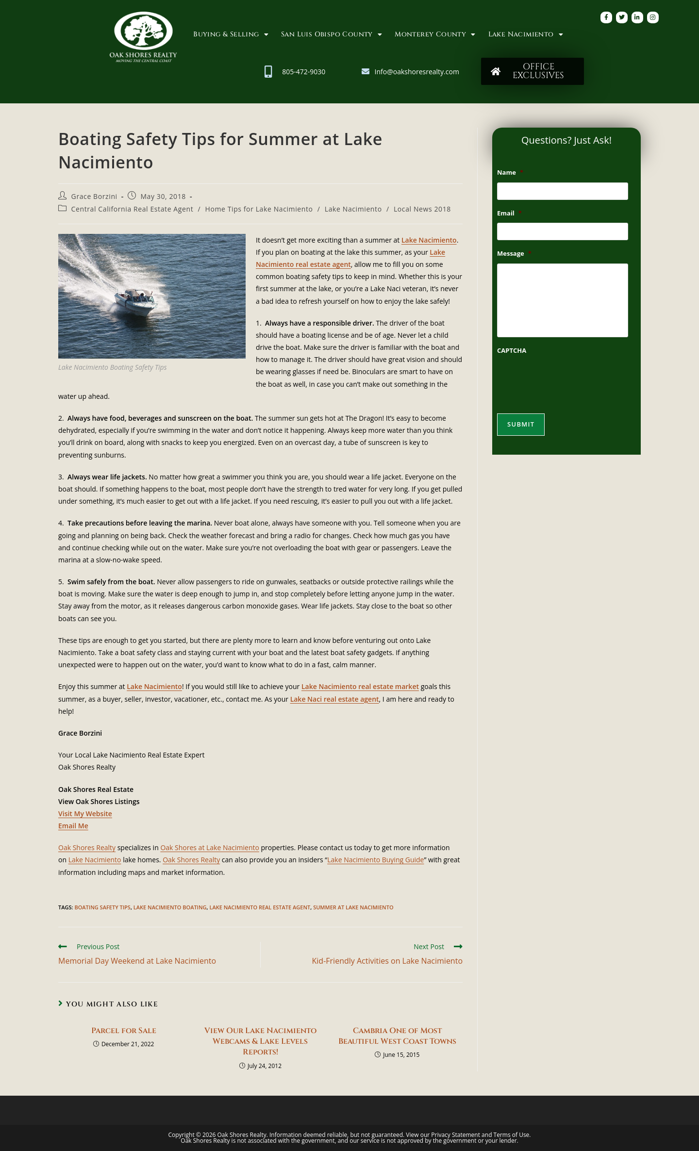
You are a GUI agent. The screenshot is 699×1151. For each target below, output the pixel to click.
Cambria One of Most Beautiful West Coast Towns (397, 1036)
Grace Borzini (94, 196)
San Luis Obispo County (331, 34)
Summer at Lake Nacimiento (353, 907)
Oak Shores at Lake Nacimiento (209, 847)
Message (514, 257)
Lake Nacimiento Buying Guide (375, 859)
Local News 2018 (422, 209)
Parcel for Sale (123, 1030)
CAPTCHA (511, 358)
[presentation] (571, 387)
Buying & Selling (230, 34)
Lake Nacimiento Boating (170, 907)
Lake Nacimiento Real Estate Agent (259, 907)
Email (509, 215)
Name (510, 172)
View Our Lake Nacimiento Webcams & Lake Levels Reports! (260, 1041)
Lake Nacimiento (525, 34)
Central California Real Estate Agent (132, 209)
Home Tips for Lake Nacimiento (259, 209)
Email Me (73, 825)
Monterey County (435, 34)
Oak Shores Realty (87, 847)
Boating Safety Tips (102, 907)
